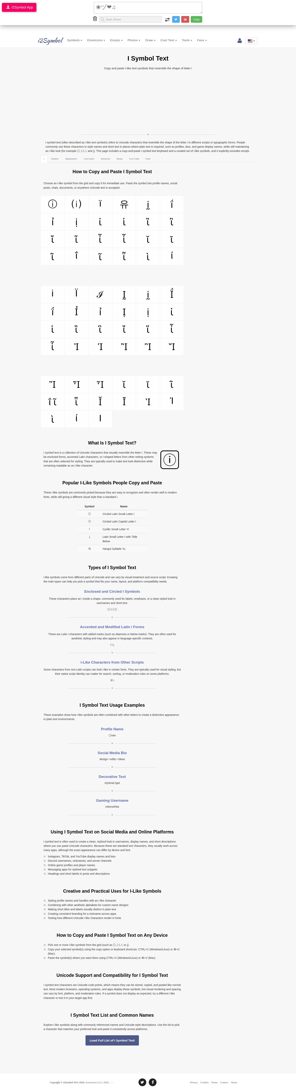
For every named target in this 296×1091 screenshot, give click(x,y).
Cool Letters (89, 159)
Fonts (148, 159)
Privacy (194, 1082)
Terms (214, 1082)
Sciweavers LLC (94, 1082)
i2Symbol (45, 40)
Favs (196, 40)
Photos (128, 40)
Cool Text (163, 40)
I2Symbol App (19, 7)
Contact (224, 1082)
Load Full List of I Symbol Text (112, 1040)
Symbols (69, 40)
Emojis (110, 40)
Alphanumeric (71, 159)
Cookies (204, 1082)
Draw (145, 40)
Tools (181, 40)
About (234, 1082)
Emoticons (90, 40)
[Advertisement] (148, 102)
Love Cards (134, 159)
